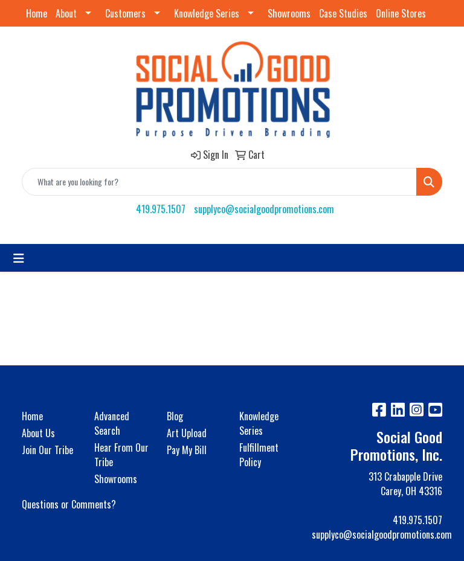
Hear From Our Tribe (121, 454)
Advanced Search (111, 423)
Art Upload (187, 433)
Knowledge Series (206, 13)
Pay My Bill (187, 450)
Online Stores (401, 13)
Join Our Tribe (47, 450)
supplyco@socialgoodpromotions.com (264, 209)
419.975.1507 (160, 209)
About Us (38, 433)
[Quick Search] (219, 182)
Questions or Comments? (69, 504)
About (66, 13)
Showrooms (289, 13)
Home (36, 13)
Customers (125, 13)
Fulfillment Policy (259, 454)
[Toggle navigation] (18, 258)
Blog (175, 416)
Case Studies (343, 13)
